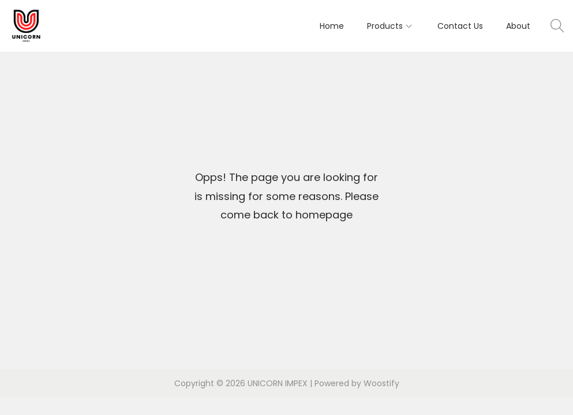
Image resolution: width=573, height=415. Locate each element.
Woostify (381, 383)
